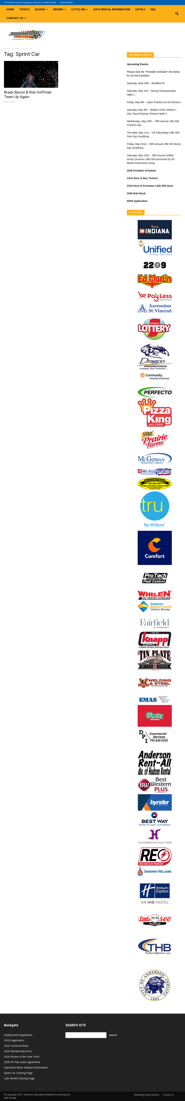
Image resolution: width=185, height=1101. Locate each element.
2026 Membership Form (18, 1051)
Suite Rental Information (111, 9)
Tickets (24, 9)
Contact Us (16, 18)
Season (41, 9)
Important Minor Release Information (26, 1067)
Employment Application (18, 1035)
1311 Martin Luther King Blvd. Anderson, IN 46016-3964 (30, 2)
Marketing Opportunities (146, 1094)
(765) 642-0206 (66, 2)
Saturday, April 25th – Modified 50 (146, 83)
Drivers (59, 9)
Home (10, 9)
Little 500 (79, 9)
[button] (176, 13)
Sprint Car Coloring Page (18, 1073)
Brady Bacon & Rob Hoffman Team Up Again (27, 94)
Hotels (140, 9)
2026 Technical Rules (16, 1045)
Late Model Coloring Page (19, 1078)
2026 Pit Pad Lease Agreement (22, 1062)
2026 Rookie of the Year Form (21, 1056)
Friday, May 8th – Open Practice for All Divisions (154, 102)
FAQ (152, 9)
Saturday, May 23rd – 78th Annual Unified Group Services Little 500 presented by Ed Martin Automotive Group (150, 159)
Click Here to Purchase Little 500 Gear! (150, 185)
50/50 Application (14, 1040)
